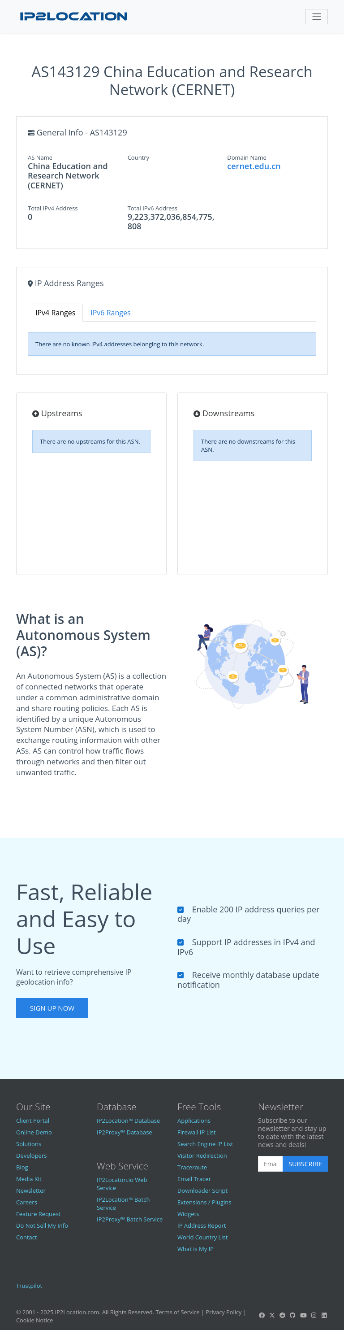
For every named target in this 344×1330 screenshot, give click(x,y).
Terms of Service (177, 1312)
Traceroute (192, 1167)
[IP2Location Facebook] (261, 1315)
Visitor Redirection (202, 1155)
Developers (31, 1155)
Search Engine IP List (205, 1144)
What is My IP (195, 1249)
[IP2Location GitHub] (293, 1315)
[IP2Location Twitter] (271, 1315)
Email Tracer (194, 1179)
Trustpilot (29, 1286)
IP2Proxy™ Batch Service (130, 1219)
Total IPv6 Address (152, 208)
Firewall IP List (196, 1132)
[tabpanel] (172, 344)
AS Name (40, 157)
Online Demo (34, 1132)
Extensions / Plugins (204, 1202)
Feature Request (38, 1214)
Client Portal (32, 1120)
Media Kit (29, 1179)
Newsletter (31, 1190)
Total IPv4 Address (52, 208)
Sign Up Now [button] (52, 1007)
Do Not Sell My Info (42, 1225)
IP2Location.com (77, 1312)
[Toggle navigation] (316, 16)
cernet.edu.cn (253, 166)
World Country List (202, 1237)
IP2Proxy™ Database (124, 1132)
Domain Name (247, 157)
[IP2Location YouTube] (303, 1315)
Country (138, 157)
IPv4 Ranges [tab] (55, 313)
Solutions (28, 1144)
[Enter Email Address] (270, 1164)
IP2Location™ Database (128, 1120)
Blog (22, 1167)
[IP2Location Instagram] (313, 1315)
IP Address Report (201, 1225)
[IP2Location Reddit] (282, 1315)
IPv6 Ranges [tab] (110, 313)
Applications (194, 1120)
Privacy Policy (224, 1312)
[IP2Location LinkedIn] (324, 1315)
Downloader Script (202, 1190)
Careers (26, 1202)
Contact (26, 1237)
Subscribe (305, 1164)
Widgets (188, 1214)
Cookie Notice (34, 1320)
